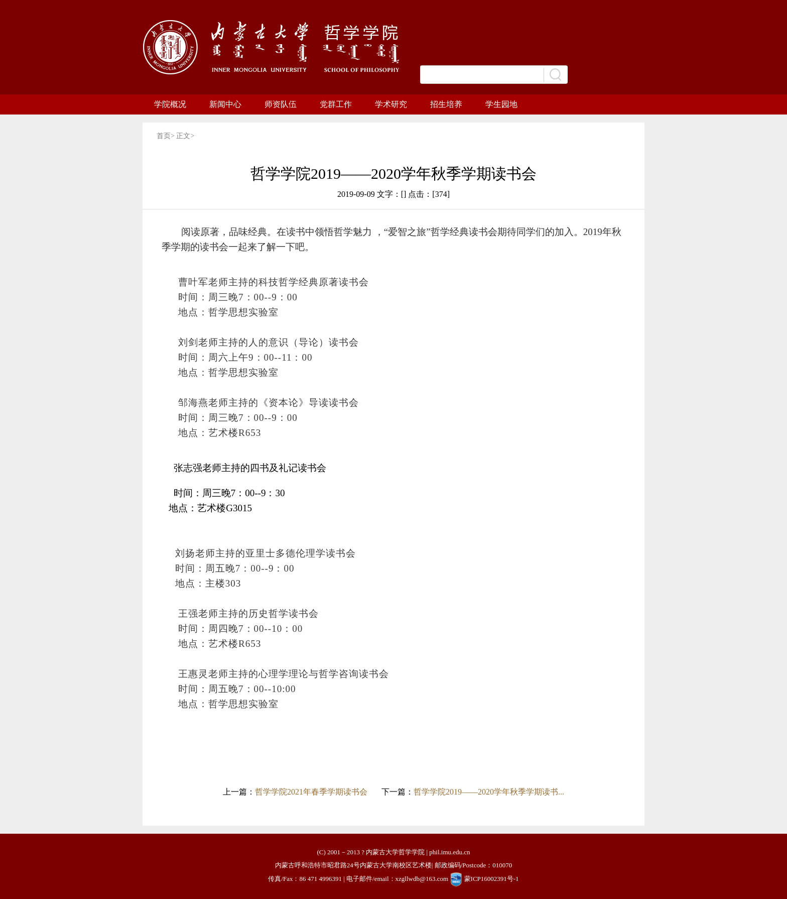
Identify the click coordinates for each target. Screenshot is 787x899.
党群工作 (336, 104)
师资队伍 (281, 104)
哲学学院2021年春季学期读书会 (311, 792)
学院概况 (170, 104)
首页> (166, 136)
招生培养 (446, 104)
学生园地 (501, 104)
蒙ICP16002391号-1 (491, 878)
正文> (185, 136)
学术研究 (391, 104)
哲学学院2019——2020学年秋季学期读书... (489, 792)
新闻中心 (225, 104)
